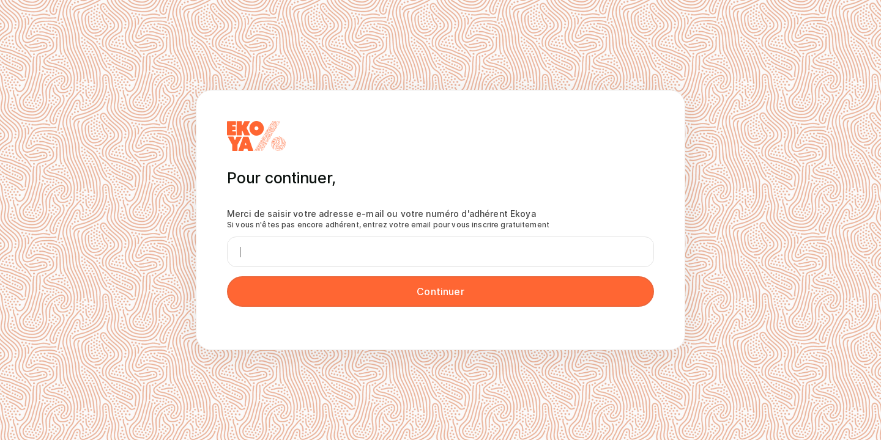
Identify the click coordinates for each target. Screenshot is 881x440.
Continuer (440, 291)
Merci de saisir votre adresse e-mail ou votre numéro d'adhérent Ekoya (388, 218)
